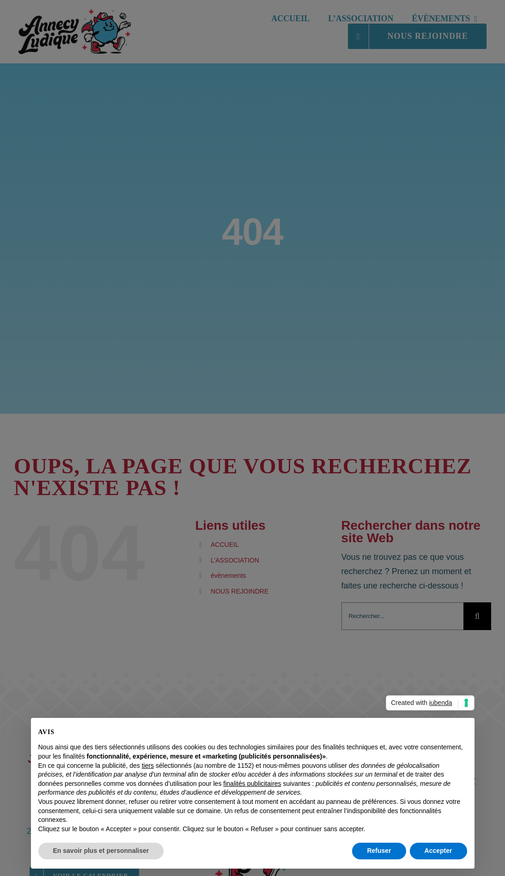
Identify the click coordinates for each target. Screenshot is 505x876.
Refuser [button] (379, 850)
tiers (148, 765)
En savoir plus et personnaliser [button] (101, 850)
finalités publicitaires (252, 783)
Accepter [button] (438, 850)
